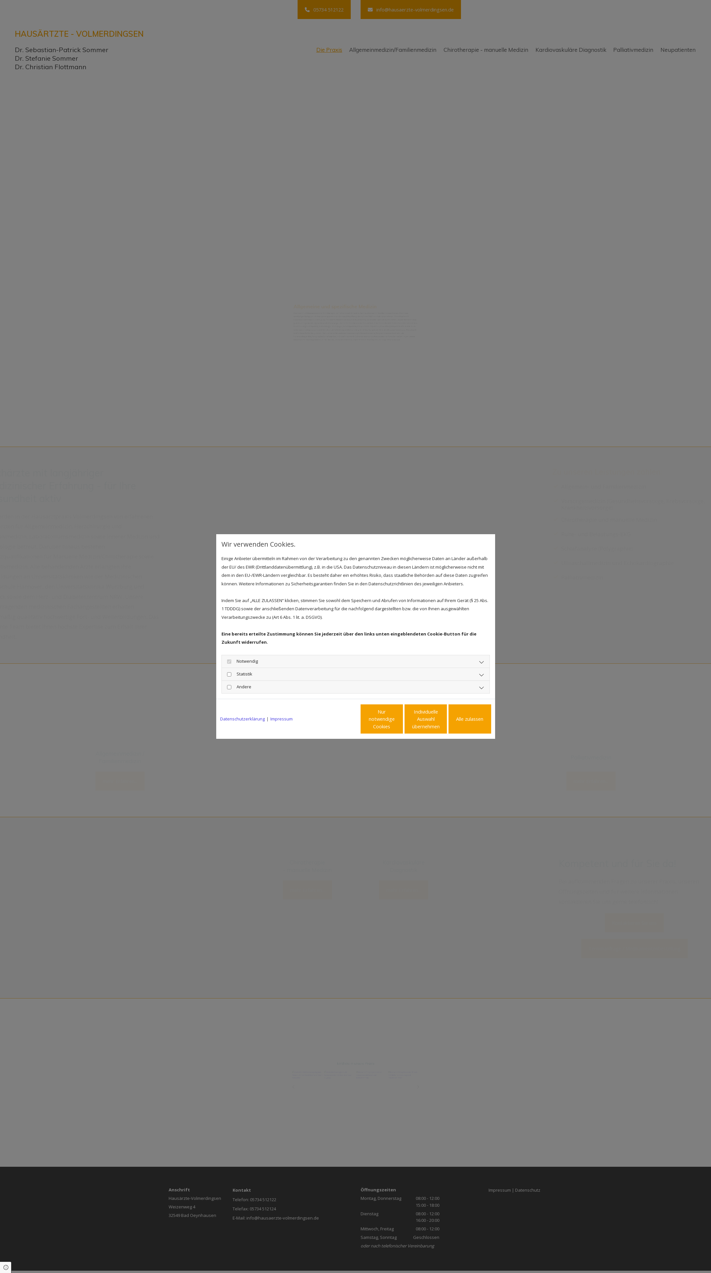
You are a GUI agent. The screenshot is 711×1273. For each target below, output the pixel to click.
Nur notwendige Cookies (336, 719)
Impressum (281, 719)
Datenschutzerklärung (242, 719)
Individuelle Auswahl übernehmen (398, 719)
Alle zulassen (461, 719)
